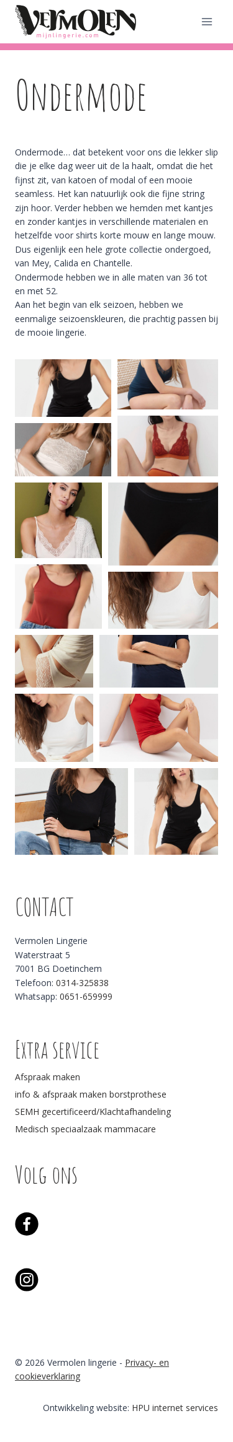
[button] (63, 388)
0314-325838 (82, 983)
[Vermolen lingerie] (77, 21)
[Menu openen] (206, 21)
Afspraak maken (47, 1077)
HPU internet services (175, 1408)
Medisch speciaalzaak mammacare (85, 1129)
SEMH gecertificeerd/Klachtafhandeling (93, 1111)
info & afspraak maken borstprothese (91, 1094)
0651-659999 (86, 996)
